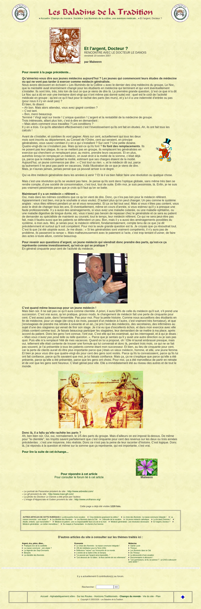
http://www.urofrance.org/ (88, 499)
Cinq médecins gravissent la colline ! (104, 517)
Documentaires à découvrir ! (141, 557)
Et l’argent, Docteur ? (161, 522)
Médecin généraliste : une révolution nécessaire (130, 522)
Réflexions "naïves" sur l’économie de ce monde (95, 550)
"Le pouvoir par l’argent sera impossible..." (93, 555)
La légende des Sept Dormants (36, 550)
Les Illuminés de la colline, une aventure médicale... (111, 18)
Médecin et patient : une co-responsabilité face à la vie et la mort (80, 522)
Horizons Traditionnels (106, 596)
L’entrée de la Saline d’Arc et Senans (91, 553)
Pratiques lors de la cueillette (35, 546)
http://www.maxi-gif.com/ (61, 494)
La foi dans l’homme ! (162, 519)
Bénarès (27, 553)
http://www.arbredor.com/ (80, 491)
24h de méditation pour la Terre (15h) (91, 548)
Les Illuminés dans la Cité (87, 519)
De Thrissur (135, 553)
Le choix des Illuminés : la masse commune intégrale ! (145, 517)
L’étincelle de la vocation (111, 519)
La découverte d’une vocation (73, 517)
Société (77, 18)
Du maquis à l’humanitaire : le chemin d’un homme (83, 524)
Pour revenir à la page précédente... (46, 72)
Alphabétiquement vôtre (62, 596)
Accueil (44, 18)
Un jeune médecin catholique (137, 519)
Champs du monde (61, 18)
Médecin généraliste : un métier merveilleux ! (40, 524)
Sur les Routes (84, 596)
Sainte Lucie (135, 546)
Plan (158, 596)
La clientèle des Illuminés (62, 519)
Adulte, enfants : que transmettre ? (36, 522)
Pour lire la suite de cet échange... (45, 451)
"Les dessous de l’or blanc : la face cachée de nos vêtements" (101, 557)
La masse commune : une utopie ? (38, 548)
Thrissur (133, 548)
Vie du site (148, 596)
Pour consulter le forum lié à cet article (79, 477)
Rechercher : (88, 587)
